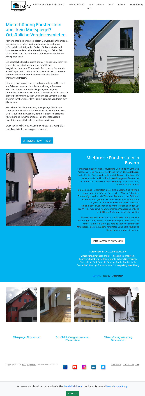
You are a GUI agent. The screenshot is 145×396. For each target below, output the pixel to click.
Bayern (96, 275)
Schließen (72, 393)
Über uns (90, 6)
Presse (100, 4)
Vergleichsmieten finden (37, 140)
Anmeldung (136, 4)
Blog (111, 4)
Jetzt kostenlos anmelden (108, 241)
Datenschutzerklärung (116, 386)
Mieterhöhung (76, 4)
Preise (121, 4)
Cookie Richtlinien (73, 386)
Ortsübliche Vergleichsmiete (48, 4)
